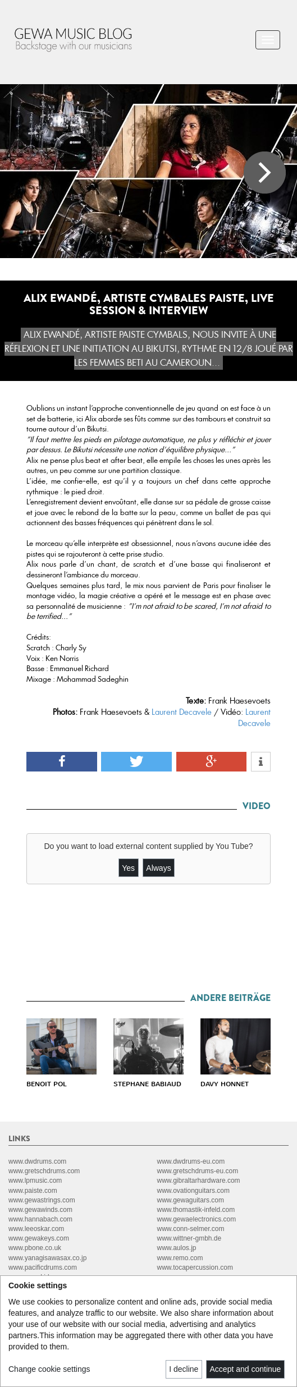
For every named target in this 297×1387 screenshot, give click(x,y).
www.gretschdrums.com (44, 1171)
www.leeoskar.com (36, 1229)
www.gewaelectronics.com (196, 1219)
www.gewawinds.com (40, 1210)
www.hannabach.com (40, 1219)
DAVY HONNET (224, 1084)
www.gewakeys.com (38, 1238)
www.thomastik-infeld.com (196, 1210)
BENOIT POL (46, 1084)
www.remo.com (180, 1258)
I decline (183, 1369)
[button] (61, 761)
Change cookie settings (49, 1369)
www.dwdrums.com (37, 1161)
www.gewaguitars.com (190, 1200)
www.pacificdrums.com (42, 1267)
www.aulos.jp (177, 1248)
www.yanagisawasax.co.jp (47, 1258)
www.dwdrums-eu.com (191, 1161)
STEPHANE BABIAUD (147, 1084)
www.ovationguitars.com (193, 1191)
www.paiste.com (32, 1191)
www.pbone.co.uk (34, 1248)
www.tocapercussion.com (195, 1267)
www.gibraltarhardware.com (198, 1180)
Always (158, 868)
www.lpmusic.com (35, 1180)
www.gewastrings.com (41, 1200)
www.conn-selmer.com (191, 1229)
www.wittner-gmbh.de (189, 1238)
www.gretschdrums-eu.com (198, 1171)
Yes (128, 868)
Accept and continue (245, 1369)
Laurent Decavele (182, 712)
